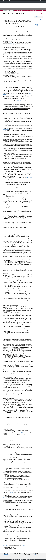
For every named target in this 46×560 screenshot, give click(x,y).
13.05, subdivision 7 (23, 545)
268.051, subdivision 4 (12, 494)
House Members (15, 555)
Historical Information (6, 554)
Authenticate (39, 13)
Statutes (15, 10)
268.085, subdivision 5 (28, 179)
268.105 (21, 487)
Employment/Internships (6, 555)
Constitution (25, 10)
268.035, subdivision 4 (20, 100)
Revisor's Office (28, 10)
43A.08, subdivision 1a (18, 266)
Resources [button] (36, 16)
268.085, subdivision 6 (26, 427)
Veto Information (36, 25)
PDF (42, 13)
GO (13, 10)
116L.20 (31, 476)
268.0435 (4, 497)
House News (34, 554)
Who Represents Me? (16, 554)
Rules (19, 10)
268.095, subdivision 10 (6, 129)
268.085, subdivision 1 (29, 177)
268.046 (7, 497)
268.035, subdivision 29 (22, 142)
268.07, (13, 43)
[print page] (42, 10)
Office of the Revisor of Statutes (11, 8)
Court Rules (22, 10)
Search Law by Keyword (34, 10)
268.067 (22, 432)
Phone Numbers (25, 556)
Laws (17, 10)
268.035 (19, 103)
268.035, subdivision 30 (10, 492)
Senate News (34, 555)
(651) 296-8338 (25, 555)
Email (28, 555)
